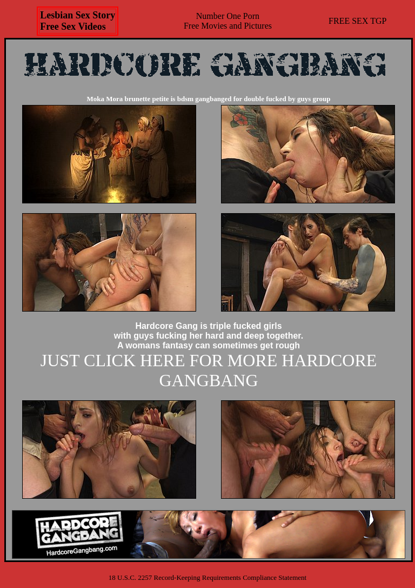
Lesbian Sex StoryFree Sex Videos (77, 21)
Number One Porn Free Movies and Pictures (228, 20)
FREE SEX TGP (357, 20)
